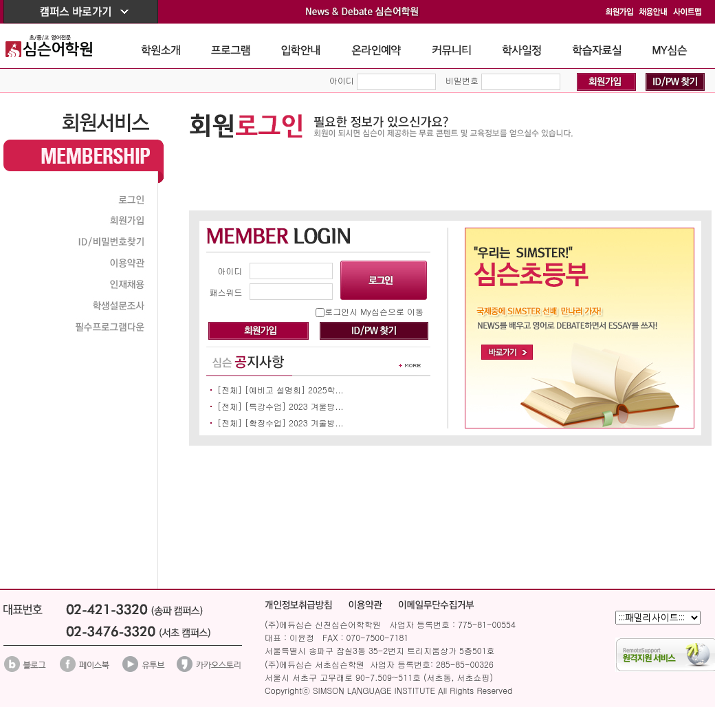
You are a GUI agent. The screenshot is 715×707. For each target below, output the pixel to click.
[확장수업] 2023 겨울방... (294, 422)
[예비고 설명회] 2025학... (294, 389)
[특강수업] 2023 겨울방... (294, 406)
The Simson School (59, 45)
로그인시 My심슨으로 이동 (374, 311)
